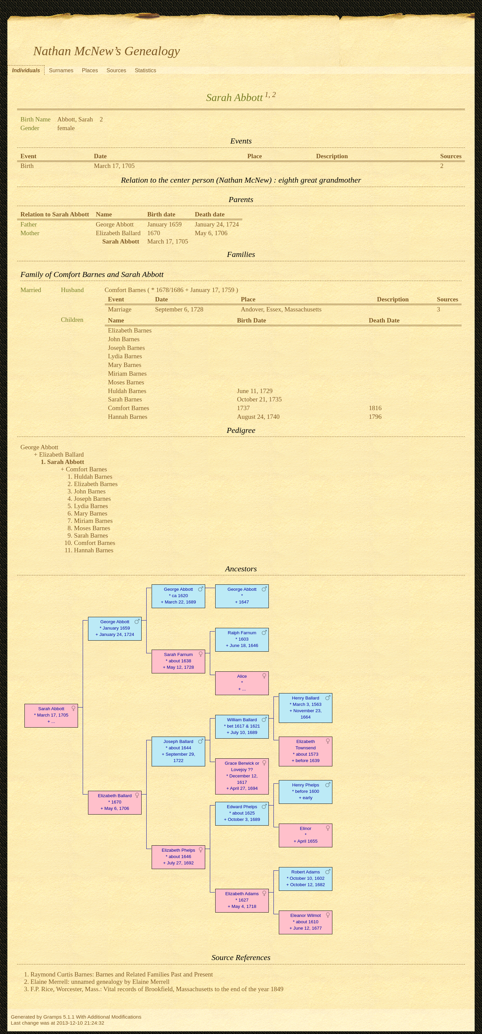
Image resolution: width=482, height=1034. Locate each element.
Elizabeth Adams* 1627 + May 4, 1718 (242, 900)
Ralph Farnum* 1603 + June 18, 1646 (242, 639)
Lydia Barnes (125, 356)
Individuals (26, 70)
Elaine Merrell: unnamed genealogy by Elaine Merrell (100, 981)
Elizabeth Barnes (130, 330)
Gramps (53, 1017)
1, (267, 94)
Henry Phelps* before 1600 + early (305, 791)
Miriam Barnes (127, 373)
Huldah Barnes (127, 390)
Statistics (145, 70)
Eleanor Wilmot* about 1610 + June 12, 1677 (306, 922)
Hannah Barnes (128, 416)
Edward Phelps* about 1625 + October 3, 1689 (242, 813)
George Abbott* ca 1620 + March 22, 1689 (178, 595)
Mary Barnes (125, 364)
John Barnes (124, 339)
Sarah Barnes (125, 399)
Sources (116, 70)
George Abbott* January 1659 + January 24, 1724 (114, 628)
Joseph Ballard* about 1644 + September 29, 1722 (178, 751)
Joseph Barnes (126, 347)
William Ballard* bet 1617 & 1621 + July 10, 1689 (242, 726)
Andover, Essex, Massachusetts (281, 309)
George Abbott (115, 224)
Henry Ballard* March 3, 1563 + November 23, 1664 (306, 707)
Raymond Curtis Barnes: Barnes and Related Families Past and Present (121, 974)
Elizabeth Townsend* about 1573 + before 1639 (305, 751)
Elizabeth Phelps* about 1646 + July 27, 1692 (178, 856)
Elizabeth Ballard (118, 233)
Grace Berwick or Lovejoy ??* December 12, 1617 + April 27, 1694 (242, 776)
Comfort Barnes (125, 289)
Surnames (61, 70)
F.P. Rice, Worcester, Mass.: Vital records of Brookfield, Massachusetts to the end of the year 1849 (157, 989)
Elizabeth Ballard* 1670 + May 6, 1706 (115, 802)
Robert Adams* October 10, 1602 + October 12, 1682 (305, 878)
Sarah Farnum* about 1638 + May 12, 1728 (178, 661)
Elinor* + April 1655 (305, 835)
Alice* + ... (242, 682)
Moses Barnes (126, 382)
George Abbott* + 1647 (242, 595)
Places (90, 70)
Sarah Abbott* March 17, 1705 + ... (51, 715)
